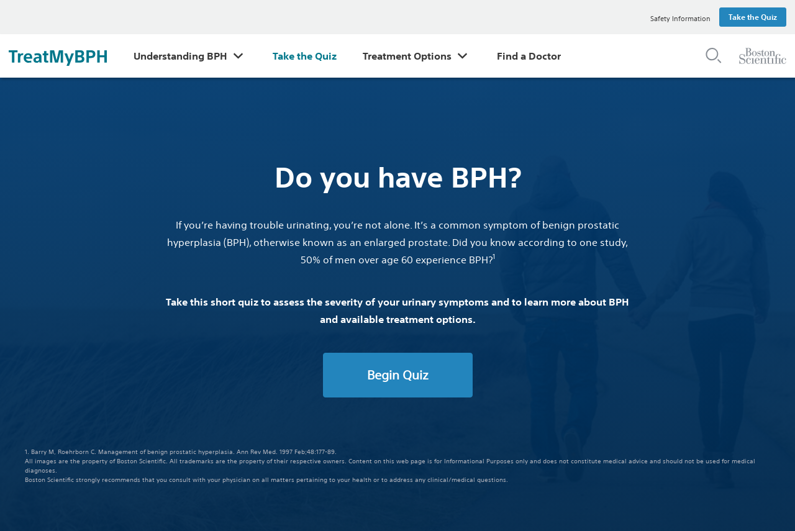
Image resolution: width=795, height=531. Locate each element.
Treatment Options (407, 56)
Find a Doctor (529, 56)
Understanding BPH (180, 56)
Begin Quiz (398, 375)
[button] (713, 55)
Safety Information (680, 19)
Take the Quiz (305, 56)
